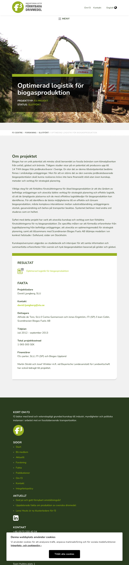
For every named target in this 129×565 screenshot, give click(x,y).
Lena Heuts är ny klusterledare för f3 (36, 510)
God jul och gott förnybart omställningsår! (38, 500)
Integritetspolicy (24, 488)
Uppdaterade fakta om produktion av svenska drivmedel (46, 505)
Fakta (19, 467)
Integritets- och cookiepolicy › (26, 544)
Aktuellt (20, 457)
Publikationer (23, 473)
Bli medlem (22, 452)
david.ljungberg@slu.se (31, 305)
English (111, 7)
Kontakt (97, 7)
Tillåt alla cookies (64, 552)
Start (18, 447)
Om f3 (87, 7)
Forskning (21, 462)
